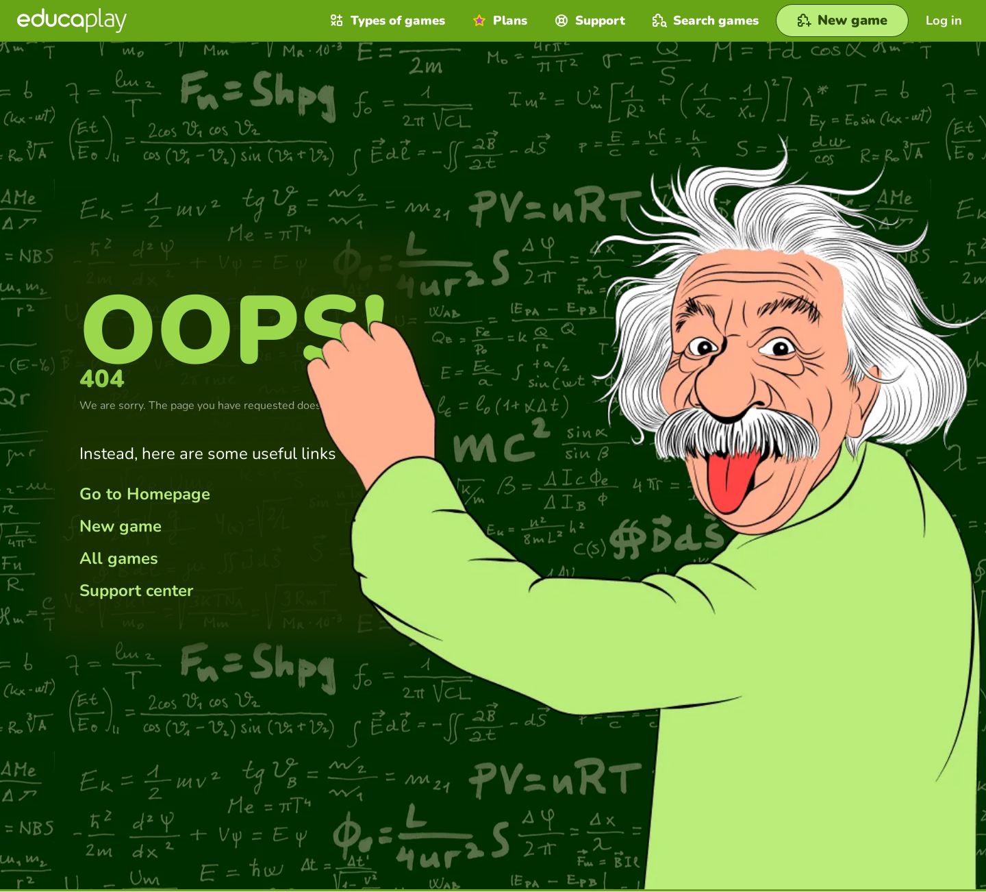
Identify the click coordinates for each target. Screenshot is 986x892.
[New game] (842, 20)
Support (588, 20)
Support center (136, 591)
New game (120, 526)
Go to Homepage (144, 494)
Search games (704, 20)
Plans (498, 20)
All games (118, 558)
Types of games (386, 20)
